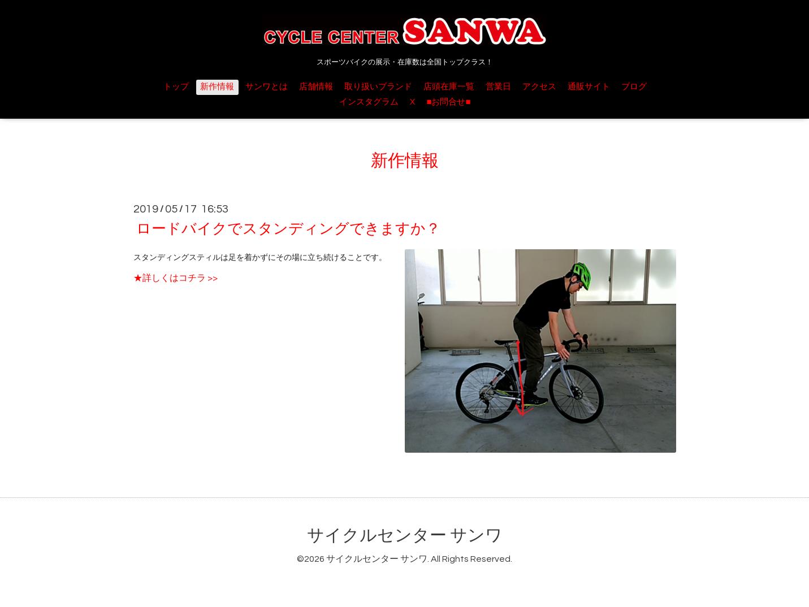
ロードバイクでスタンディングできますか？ (288, 229)
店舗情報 (316, 87)
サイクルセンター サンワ (405, 535)
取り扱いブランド (378, 87)
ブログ (634, 87)
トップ (176, 87)
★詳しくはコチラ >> (175, 278)
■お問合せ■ (448, 102)
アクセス (539, 87)
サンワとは (266, 87)
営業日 (498, 87)
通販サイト (589, 87)
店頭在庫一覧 (448, 87)
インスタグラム (369, 102)
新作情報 (217, 87)
